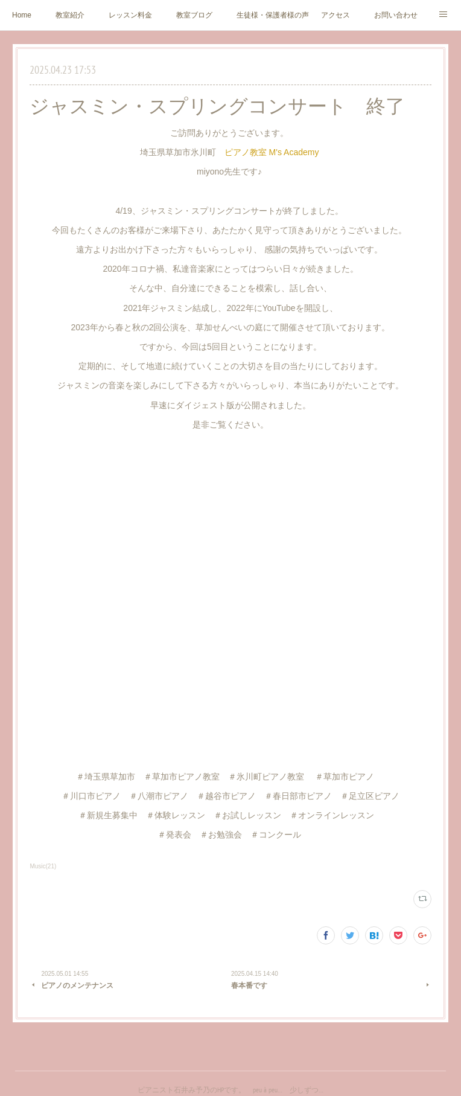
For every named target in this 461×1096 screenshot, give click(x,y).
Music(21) (43, 866)
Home (21, 15)
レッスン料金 (130, 15)
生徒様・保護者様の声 (273, 15)
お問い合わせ (396, 15)
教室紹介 (70, 15)
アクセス (335, 15)
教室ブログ (194, 15)
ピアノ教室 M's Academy (273, 152)
